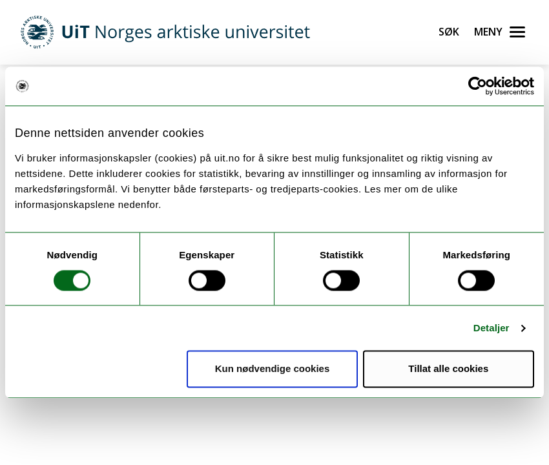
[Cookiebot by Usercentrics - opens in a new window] (477, 86)
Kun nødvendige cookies (272, 369)
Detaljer (491, 327)
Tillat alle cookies (448, 369)
